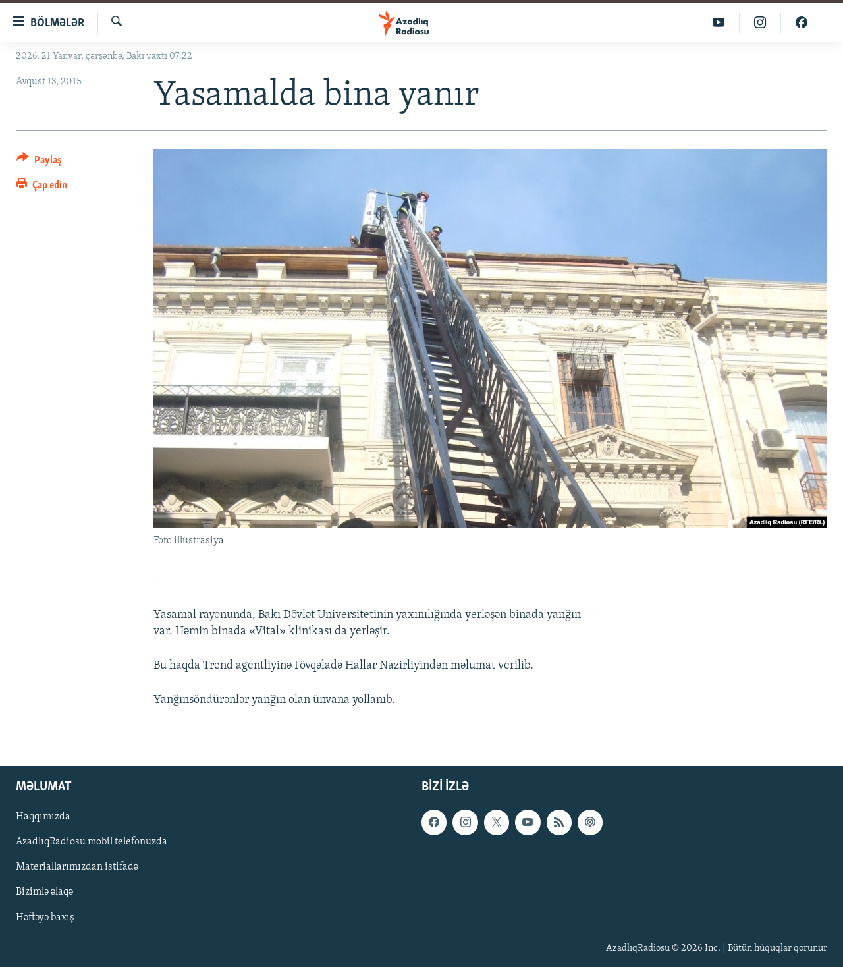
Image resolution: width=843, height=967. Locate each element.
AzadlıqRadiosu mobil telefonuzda (91, 842)
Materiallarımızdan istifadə (77, 867)
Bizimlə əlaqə (44, 892)
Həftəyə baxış (45, 917)
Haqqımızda (43, 817)
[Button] (39, 162)
